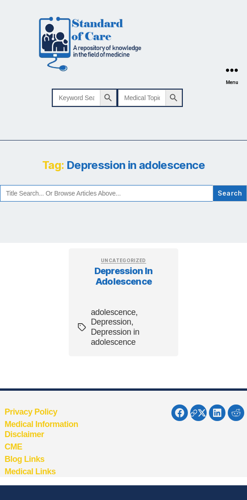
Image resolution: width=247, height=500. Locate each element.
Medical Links (30, 471)
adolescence (113, 312)
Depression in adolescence (123, 276)
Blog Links (24, 459)
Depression (111, 321)
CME (13, 446)
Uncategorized (123, 260)
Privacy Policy (31, 411)
